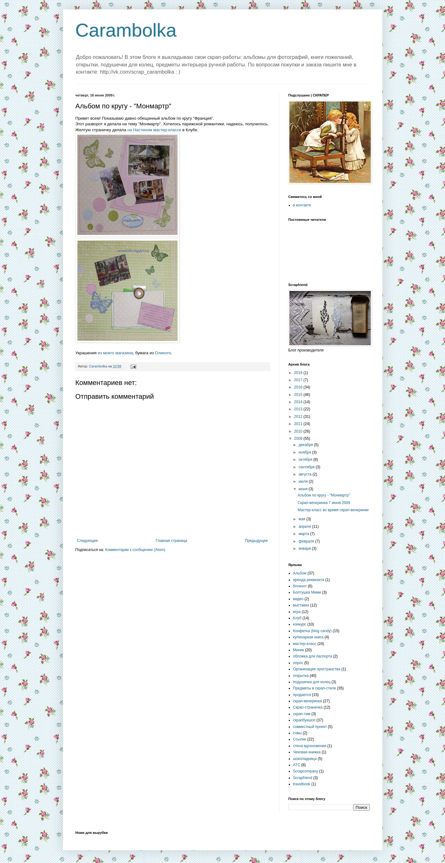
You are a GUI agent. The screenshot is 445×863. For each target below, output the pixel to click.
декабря (306, 445)
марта (304, 534)
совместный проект (310, 727)
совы (297, 733)
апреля (305, 526)
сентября (307, 467)
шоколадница (305, 758)
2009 (298, 438)
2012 (298, 416)
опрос (298, 663)
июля (303, 481)
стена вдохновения (310, 746)
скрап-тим (302, 714)
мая (302, 519)
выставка (301, 605)
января (305, 548)
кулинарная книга (308, 637)
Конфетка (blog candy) (312, 631)
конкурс (300, 624)
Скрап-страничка (308, 707)
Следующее (87, 540)
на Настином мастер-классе (154, 129)
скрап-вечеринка (307, 701)
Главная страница (171, 540)
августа (305, 474)
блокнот (300, 586)
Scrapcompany (305, 771)
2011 (298, 424)
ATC (296, 765)
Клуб (297, 618)
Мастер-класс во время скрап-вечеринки (333, 510)
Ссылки (299, 739)
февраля (306, 541)
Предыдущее (256, 540)
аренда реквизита (308, 580)
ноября (305, 452)
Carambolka (126, 30)
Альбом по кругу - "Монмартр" (324, 495)
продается (302, 695)
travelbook (301, 784)
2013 (298, 409)
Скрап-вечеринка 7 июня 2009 (324, 503)
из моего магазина (115, 353)
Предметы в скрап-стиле (314, 688)
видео (298, 599)
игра (297, 612)
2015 (298, 395)
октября (305, 459)
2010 (298, 431)
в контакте (302, 205)
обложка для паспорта (312, 656)
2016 (298, 387)
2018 (298, 373)
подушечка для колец (312, 682)
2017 (298, 380)
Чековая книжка (307, 752)
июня (303, 489)
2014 (298, 402)
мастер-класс (305, 644)
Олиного (163, 353)
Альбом (300, 573)
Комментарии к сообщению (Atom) (135, 550)
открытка (301, 675)
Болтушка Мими (307, 592)
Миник (298, 650)
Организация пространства (316, 669)
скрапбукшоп (304, 720)
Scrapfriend (302, 778)
